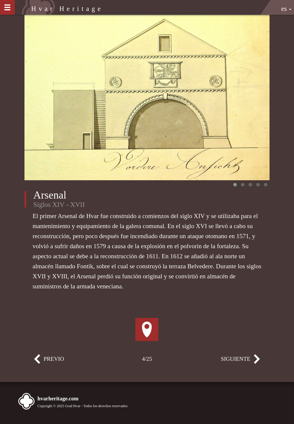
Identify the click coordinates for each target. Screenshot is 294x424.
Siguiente (253, 361)
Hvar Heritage (67, 8)
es (286, 8)
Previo (40, 361)
